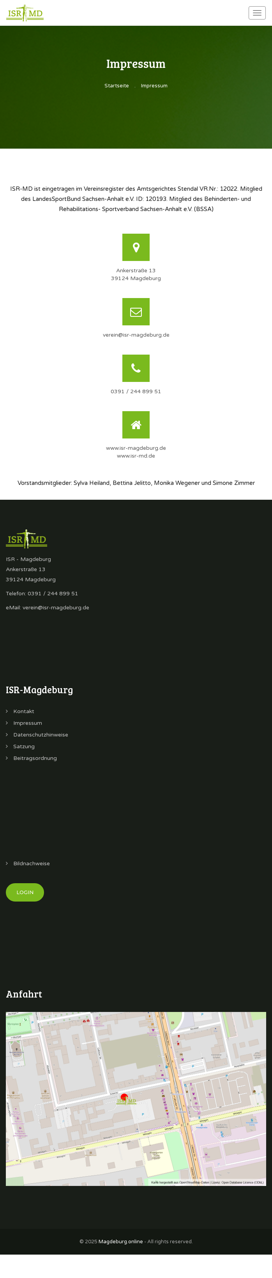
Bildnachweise (28, 863)
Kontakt (20, 711)
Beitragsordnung (31, 758)
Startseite (116, 86)
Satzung (20, 746)
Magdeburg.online (121, 1242)
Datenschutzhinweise (37, 734)
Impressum (154, 86)
